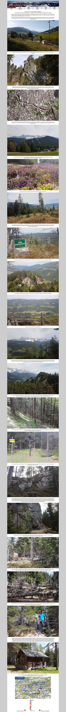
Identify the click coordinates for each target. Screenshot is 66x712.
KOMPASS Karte (30, 674)
